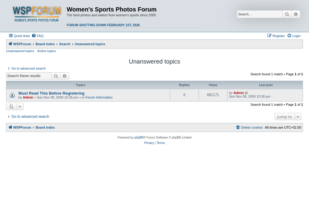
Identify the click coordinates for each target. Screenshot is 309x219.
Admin (28, 97)
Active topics (46, 51)
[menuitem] (37, 35)
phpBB (138, 137)
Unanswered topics (20, 51)
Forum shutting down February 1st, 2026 (103, 25)
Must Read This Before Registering (51, 93)
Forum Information (99, 97)
